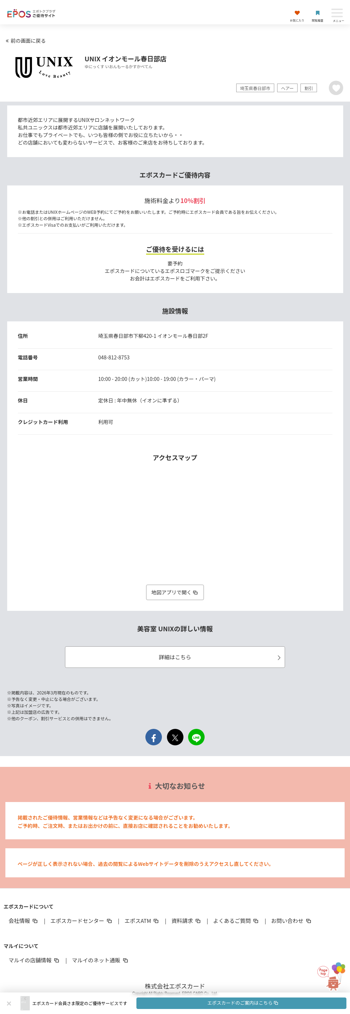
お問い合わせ (291, 920)
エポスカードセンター (81, 920)
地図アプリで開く (175, 592)
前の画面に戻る (25, 40)
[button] (189, 1003)
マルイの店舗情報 (34, 960)
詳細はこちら (221, 657)
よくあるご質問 (236, 920)
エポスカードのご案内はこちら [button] (243, 1002)
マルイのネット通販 (100, 960)
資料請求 (186, 920)
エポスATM (142, 920)
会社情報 (24, 920)
